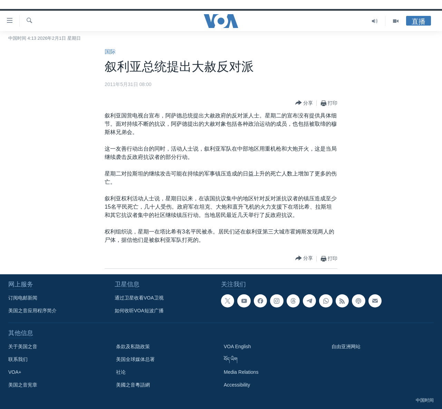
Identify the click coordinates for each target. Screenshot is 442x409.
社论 (121, 372)
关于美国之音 (22, 346)
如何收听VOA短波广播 (139, 310)
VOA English (237, 346)
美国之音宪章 (22, 385)
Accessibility (237, 385)
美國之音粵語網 (133, 385)
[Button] (304, 103)
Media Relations (241, 372)
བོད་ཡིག (231, 359)
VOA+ (14, 372)
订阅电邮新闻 (22, 298)
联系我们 (18, 359)
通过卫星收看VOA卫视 (139, 298)
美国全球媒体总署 (135, 359)
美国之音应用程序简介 (32, 310)
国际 (110, 52)
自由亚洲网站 (346, 346)
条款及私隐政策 (133, 346)
